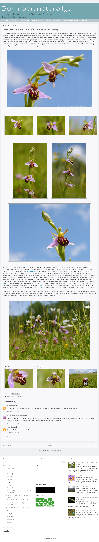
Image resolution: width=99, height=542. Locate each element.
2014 (6, 465)
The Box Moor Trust (52, 20)
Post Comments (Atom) (53, 450)
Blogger (54, 538)
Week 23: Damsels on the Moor (15, 488)
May (8, 511)
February (10, 519)
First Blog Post (37, 20)
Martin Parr (10, 406)
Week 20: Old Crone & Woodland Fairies (18, 507)
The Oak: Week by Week (70, 20)
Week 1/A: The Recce (82, 486)
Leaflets (84, 20)
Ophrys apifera (19, 396)
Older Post (92, 445)
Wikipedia (40, 285)
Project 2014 (24, 20)
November (10, 471)
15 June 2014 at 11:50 (13, 432)
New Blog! (79, 475)
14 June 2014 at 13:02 (13, 411)
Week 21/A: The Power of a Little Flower (18, 500)
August (9, 479)
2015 (6, 462)
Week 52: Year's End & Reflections (86, 510)
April (8, 514)
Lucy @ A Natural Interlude (15, 415)
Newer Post (7, 445)
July (8, 482)
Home (6, 20)
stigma (7, 283)
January (9, 522)
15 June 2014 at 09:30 (13, 423)
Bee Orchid (10, 396)
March (9, 516)
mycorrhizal (31, 271)
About (14, 20)
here (36, 46)
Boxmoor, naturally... (36, 8)
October (9, 474)
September (10, 477)
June (8, 485)
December (10, 468)
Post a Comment (10, 437)
